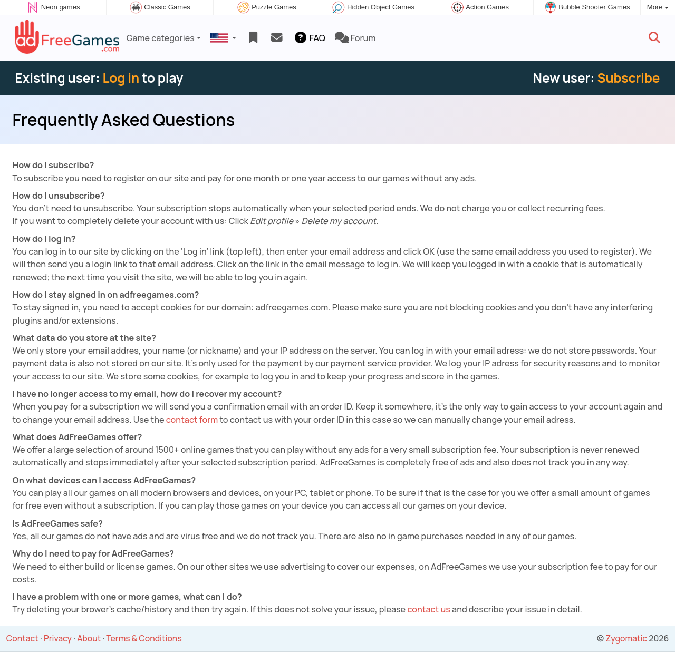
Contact (22, 638)
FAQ (309, 38)
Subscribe (628, 77)
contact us (428, 609)
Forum (355, 38)
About (89, 638)
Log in (120, 77)
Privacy (58, 638)
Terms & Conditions (143, 638)
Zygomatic (626, 638)
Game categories (161, 38)
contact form (192, 419)
